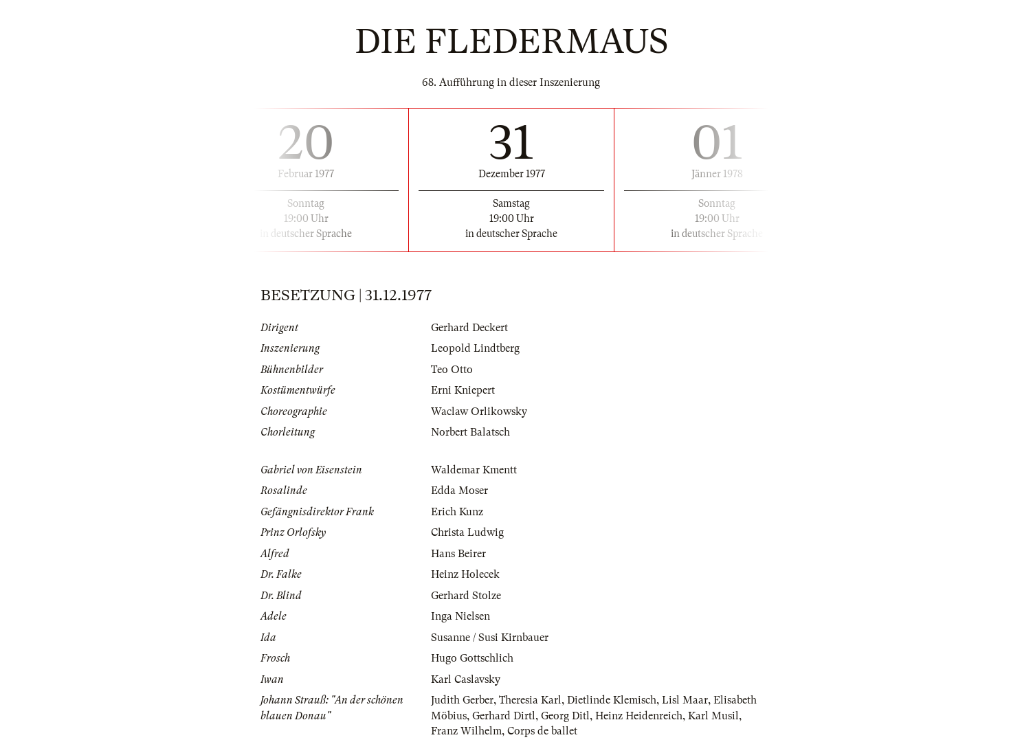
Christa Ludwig (467, 532)
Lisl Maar (685, 700)
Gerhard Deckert (469, 328)
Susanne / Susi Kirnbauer (489, 637)
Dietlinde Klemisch (611, 700)
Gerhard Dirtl (503, 716)
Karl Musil (713, 716)
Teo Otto (452, 369)
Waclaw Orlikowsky (479, 411)
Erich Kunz (457, 512)
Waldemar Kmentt (474, 470)
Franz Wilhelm (466, 731)
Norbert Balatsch (470, 432)
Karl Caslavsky (465, 679)
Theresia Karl (530, 700)
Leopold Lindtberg (475, 348)
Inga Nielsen (460, 616)
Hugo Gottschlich (472, 658)
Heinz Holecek (465, 574)
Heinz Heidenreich (638, 716)
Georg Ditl (565, 716)
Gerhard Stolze (466, 595)
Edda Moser (459, 490)
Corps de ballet (542, 731)
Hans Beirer (458, 554)
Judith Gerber (462, 700)
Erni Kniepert (463, 390)
